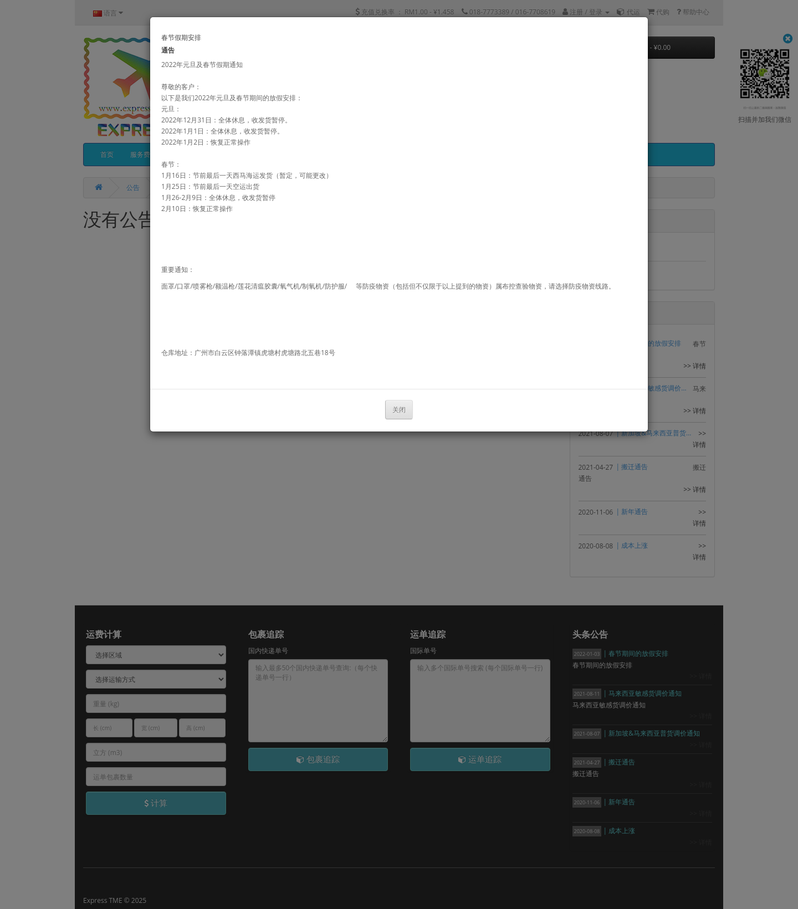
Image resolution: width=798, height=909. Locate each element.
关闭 (399, 409)
